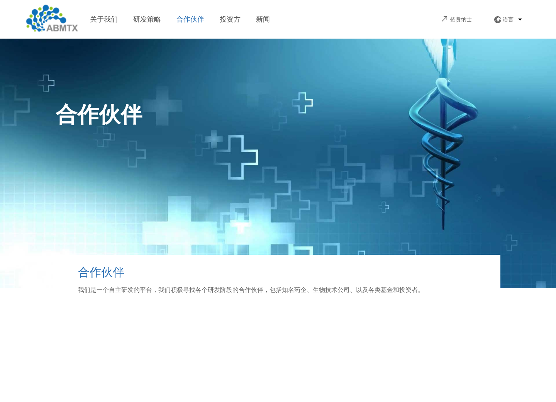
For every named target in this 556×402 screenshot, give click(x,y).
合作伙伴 (190, 19)
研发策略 (147, 19)
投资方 (230, 19)
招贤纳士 (461, 19)
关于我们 (104, 19)
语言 (508, 19)
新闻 (263, 19)
